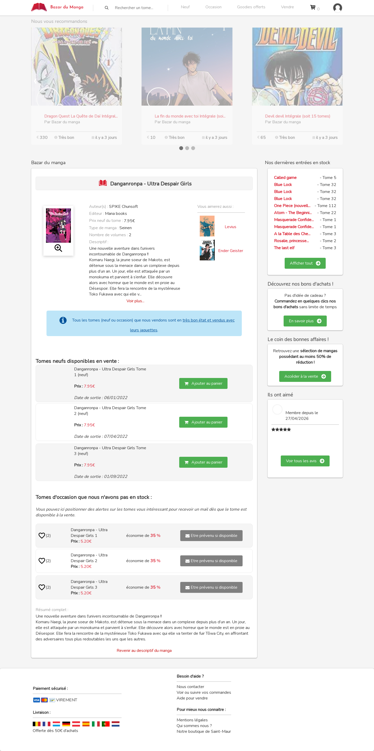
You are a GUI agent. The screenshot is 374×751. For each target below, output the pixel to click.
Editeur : (96, 213)
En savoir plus (305, 321)
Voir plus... (135, 301)
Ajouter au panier (203, 383)
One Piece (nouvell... (292, 206)
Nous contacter (190, 687)
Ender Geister (230, 251)
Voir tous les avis (305, 461)
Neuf (185, 7)
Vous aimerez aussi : (215, 206)
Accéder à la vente (305, 376)
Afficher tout (305, 263)
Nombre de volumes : (108, 235)
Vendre (287, 7)
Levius (230, 227)
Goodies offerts (251, 7)
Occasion (213, 7)
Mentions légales (192, 720)
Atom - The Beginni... (293, 213)
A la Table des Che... (292, 234)
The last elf (284, 248)
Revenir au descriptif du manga (144, 650)
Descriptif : (98, 242)
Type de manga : (103, 228)
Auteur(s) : (98, 206)
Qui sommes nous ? (194, 726)
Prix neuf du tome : (106, 220)
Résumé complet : (52, 610)
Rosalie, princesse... (291, 241)
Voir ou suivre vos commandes (204, 692)
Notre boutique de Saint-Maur (204, 731)
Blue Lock (283, 185)
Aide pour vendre (192, 698)
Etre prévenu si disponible (211, 535)
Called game (285, 178)
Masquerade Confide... (294, 220)
